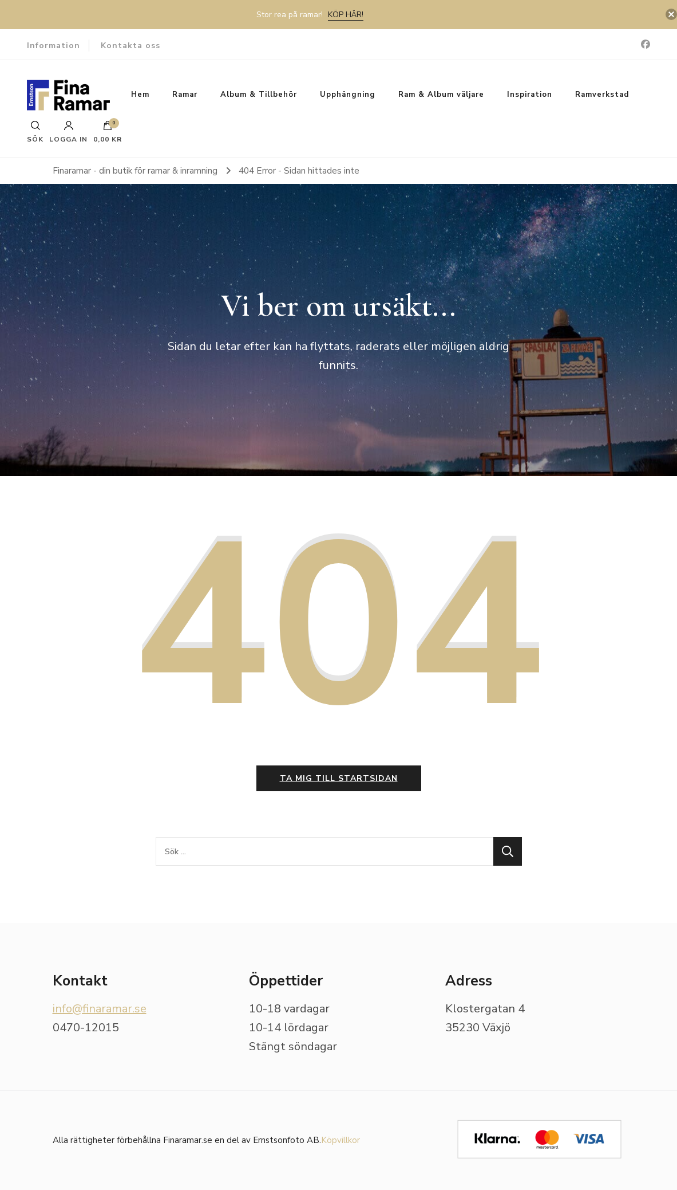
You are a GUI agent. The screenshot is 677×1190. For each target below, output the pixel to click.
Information (53, 45)
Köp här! (345, 14)
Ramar (184, 94)
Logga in (68, 132)
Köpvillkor (340, 1140)
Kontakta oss (130, 45)
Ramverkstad (602, 94)
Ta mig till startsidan (339, 778)
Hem (140, 94)
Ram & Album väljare (441, 94)
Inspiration (529, 94)
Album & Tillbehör (258, 94)
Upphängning (347, 94)
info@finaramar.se (100, 1008)
